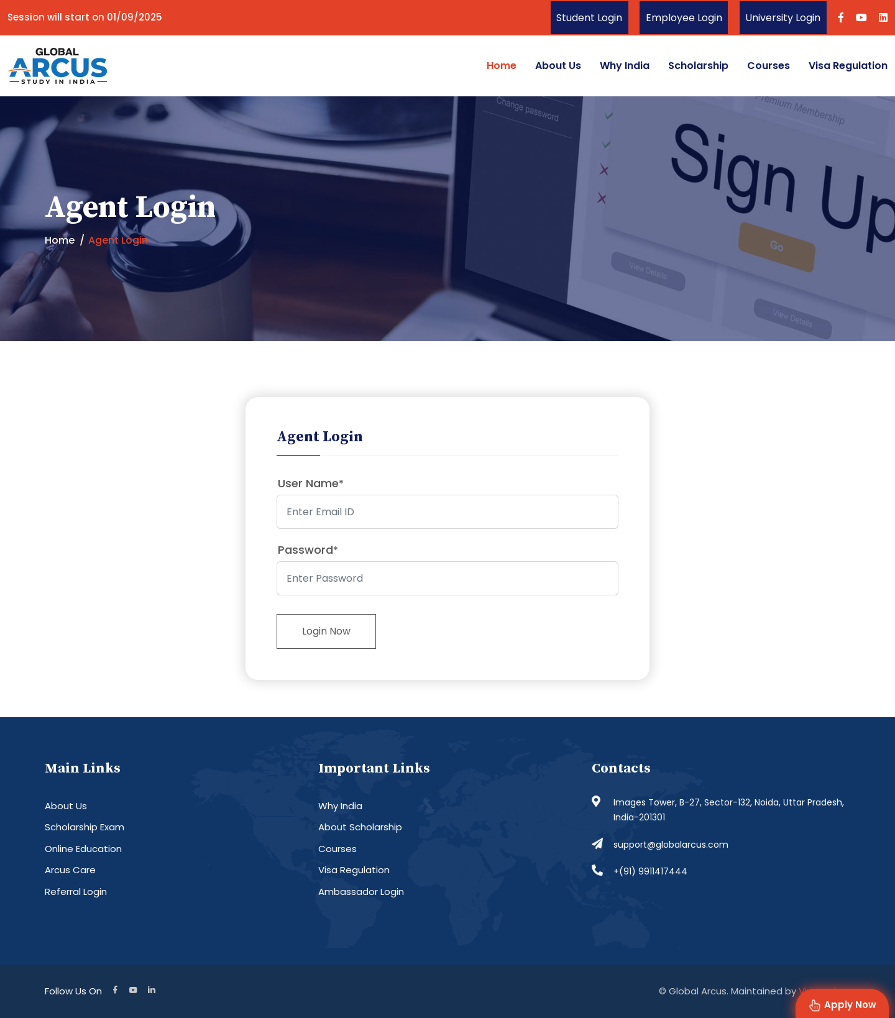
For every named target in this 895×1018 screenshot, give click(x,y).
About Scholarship (360, 827)
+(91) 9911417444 (650, 872)
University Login (782, 18)
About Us (558, 66)
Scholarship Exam (84, 827)
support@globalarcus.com (670, 844)
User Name (311, 483)
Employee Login (682, 18)
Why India (624, 66)
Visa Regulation (848, 66)
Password (308, 549)
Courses (768, 66)
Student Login (587, 18)
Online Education (83, 848)
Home (501, 66)
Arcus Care (70, 870)
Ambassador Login (361, 891)
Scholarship (698, 66)
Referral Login (76, 891)
